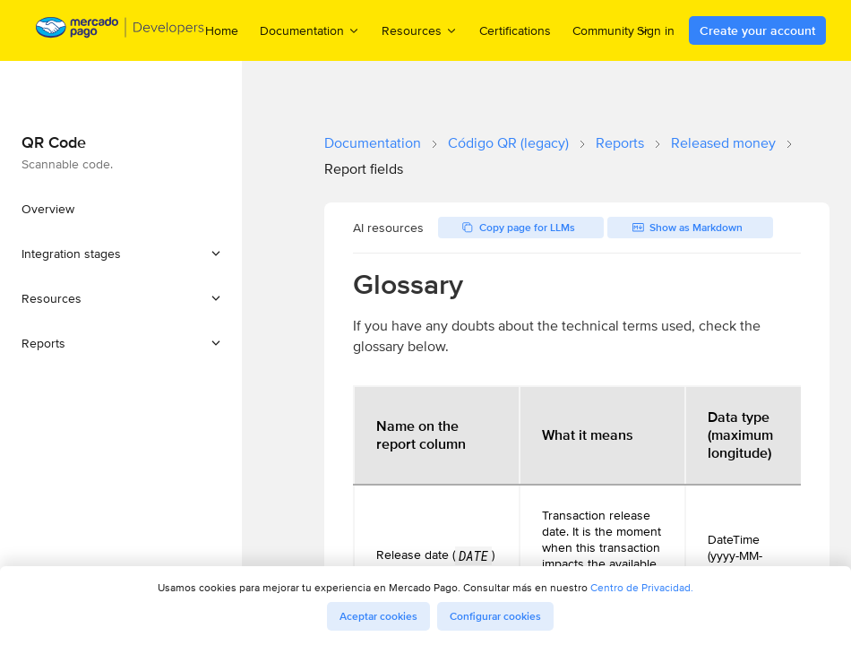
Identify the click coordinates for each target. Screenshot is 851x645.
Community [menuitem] (611, 30)
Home (221, 30)
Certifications (515, 30)
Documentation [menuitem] (310, 30)
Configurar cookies (495, 616)
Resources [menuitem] (420, 30)
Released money (723, 143)
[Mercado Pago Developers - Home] (120, 31)
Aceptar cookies (378, 616)
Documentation (372, 143)
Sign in (656, 30)
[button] (121, 253)
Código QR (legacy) (508, 143)
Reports (620, 143)
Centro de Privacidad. (641, 587)
